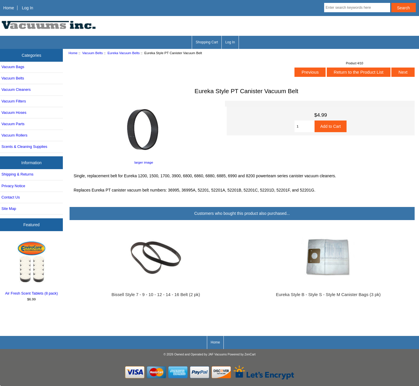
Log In (27, 8)
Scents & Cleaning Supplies (24, 146)
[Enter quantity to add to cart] (304, 126)
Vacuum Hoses (13, 112)
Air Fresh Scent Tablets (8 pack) (31, 267)
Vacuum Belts (92, 53)
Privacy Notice (13, 186)
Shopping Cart (207, 42)
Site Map (8, 208)
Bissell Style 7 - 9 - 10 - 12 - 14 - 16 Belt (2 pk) (155, 294)
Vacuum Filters (13, 101)
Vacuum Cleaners (16, 89)
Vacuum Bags (12, 67)
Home (8, 8)
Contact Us (10, 197)
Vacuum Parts (12, 124)
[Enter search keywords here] (357, 7)
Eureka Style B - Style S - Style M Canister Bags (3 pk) (328, 294)
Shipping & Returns (17, 174)
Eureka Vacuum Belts (123, 53)
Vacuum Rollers (14, 135)
